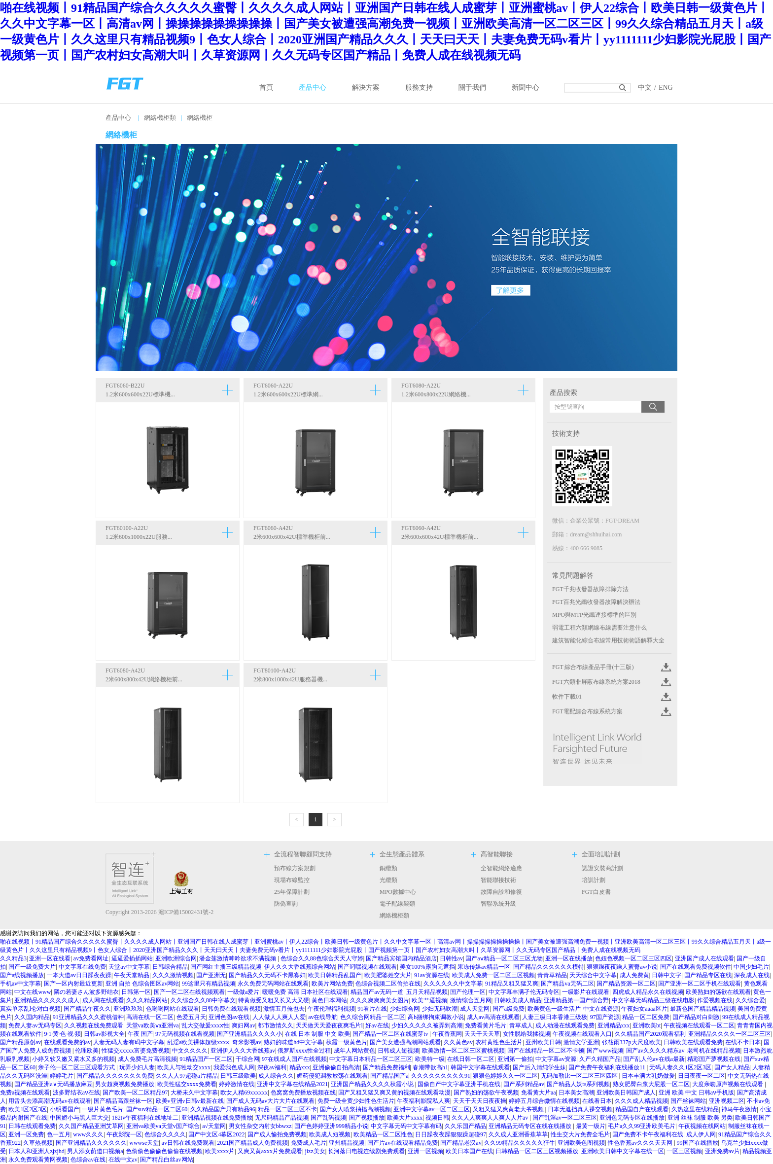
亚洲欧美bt (646, 1025)
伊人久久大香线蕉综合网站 (299, 966)
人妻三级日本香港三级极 (554, 1017)
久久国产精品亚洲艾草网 (91, 1126)
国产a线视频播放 (22, 975)
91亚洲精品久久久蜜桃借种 (88, 1017)
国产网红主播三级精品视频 (225, 966)
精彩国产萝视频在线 (713, 1059)
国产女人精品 (732, 1067)
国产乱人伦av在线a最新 (654, 1059)
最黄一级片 (590, 1126)
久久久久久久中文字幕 (453, 983)
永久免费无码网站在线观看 (273, 983)
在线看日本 (597, 1100)
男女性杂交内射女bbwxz (260, 1126)
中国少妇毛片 (751, 966)
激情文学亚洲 (581, 1042)
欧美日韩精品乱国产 (334, 975)
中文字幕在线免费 (82, 966)
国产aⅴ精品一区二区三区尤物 (503, 958)
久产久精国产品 (600, 1059)
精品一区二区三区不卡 (287, 1109)
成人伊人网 (701, 1134)
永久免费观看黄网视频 (38, 1159)
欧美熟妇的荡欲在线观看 (718, 991)
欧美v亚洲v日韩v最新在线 (190, 1100)
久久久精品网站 (147, 1000)
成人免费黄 (634, 975)
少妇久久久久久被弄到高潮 (426, 1025)
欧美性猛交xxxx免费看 (186, 1084)
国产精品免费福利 (386, 1067)
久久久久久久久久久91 (440, 1075)
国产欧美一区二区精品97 (135, 1092)
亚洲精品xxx (613, 1025)
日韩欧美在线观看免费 (693, 1042)
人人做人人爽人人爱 (279, 1017)
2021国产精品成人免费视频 (252, 1142)
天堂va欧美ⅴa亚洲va (152, 1025)
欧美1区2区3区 (27, 1109)
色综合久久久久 (165, 1134)
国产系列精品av (523, 1084)
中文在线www (32, 991)
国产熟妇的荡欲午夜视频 (486, 1092)
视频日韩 (437, 1117)
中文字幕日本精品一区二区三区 (370, 1059)
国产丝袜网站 (688, 1100)
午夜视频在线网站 (702, 1126)
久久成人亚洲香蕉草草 (518, 1134)
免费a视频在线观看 (25, 1092)
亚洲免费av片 (722, 1151)
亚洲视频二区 (726, 1100)
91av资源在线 (431, 975)
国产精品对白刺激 (696, 1017)
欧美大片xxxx (404, 1117)
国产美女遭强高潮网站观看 (405, 1042)
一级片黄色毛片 (102, 1109)
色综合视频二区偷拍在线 (388, 983)
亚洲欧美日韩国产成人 (626, 1092)
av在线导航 (322, 1017)
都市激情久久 (275, 1025)
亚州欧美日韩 (543, 1042)
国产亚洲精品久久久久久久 (91, 1142)
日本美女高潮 (576, 1092)
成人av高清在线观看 (493, 1017)
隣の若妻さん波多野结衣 (86, 991)
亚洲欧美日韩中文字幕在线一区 (622, 1151)
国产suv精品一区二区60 (157, 1109)
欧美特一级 (430, 1059)
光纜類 (388, 880)
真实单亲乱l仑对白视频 (30, 1008)
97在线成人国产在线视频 (294, 1059)
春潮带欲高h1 (430, 1067)
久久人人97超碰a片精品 (186, 1075)
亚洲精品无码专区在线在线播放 (531, 1126)
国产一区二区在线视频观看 (189, 991)
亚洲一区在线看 (49, 958)
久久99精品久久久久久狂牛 (519, 1142)
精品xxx (299, 1067)
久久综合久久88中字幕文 (203, 1000)
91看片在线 (372, 1008)
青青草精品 (552, 975)
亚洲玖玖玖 (128, 1008)
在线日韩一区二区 (470, 1059)
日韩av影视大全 (104, 1033)
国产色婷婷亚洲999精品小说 (331, 1126)
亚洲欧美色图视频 (581, 1142)
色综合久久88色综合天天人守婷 (322, 958)
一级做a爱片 (243, 991)
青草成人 (521, 1025)
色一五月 (58, 1134)
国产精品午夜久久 (87, 1008)
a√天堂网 (214, 1126)
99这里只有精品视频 (208, 983)
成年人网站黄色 (354, 1050)
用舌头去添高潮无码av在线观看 (49, 1100)
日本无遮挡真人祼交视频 (580, 1109)
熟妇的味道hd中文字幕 (293, 1042)
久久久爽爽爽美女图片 (379, 1000)
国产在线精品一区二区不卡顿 (545, 1050)
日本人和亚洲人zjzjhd (36, 1151)
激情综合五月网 (471, 1000)
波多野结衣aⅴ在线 (76, 1092)
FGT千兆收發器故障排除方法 (590, 589)
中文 (645, 87)
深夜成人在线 (752, 975)
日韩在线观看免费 (32, 1126)
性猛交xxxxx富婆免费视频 (136, 1050)
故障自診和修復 (501, 891)
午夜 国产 (140, 1033)
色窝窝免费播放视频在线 (303, 1092)
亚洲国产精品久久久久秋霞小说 (373, 1084)
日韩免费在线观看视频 (231, 1008)
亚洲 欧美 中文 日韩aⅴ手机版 (696, 1092)
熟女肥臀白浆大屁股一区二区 (651, 1084)
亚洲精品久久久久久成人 (46, 1000)
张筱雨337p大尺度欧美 (631, 1042)
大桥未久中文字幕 (194, 1092)
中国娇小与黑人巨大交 (79, 1117)
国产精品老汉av (460, 1142)
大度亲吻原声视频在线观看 (728, 1084)
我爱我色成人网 (234, 1067)
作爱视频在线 (715, 1000)
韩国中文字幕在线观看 (480, 1067)
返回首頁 (125, 82)
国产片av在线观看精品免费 (402, 1142)
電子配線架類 (397, 903)
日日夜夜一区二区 (701, 1075)
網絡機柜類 (160, 117)
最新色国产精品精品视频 (702, 1008)
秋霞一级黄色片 (346, 1042)
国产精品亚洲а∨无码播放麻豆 (53, 1084)
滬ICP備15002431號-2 (186, 912)
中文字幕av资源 (555, 1059)
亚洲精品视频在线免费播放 (216, 1117)
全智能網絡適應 (501, 868)
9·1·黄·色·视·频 (62, 1033)
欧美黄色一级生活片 (554, 1008)
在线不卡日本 (743, 1042)
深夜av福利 (271, 1067)
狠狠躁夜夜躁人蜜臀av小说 (622, 966)
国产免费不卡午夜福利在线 (647, 1134)
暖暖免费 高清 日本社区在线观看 (305, 991)
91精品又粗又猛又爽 (511, 983)
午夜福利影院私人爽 (423, 1100)
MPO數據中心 (398, 891)
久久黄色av (458, 1042)
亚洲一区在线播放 (569, 958)
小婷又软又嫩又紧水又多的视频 (73, 1059)
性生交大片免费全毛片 (580, 1134)
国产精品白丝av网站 (166, 1159)
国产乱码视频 (328, 1117)
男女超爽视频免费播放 (124, 1084)
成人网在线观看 (103, 1000)
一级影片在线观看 (585, 991)
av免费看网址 (90, 958)
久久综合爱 (750, 1000)
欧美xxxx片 (220, 1151)
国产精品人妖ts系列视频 (578, 1084)
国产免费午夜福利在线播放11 (607, 1067)
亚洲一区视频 (425, 1151)
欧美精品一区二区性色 (383, 1134)
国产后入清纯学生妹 (539, 1067)
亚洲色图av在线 (229, 1017)
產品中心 (312, 87)
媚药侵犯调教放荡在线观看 (332, 1075)
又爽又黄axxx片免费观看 (270, 1151)
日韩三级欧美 (238, 1075)
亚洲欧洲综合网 (176, 958)
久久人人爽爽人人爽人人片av (490, 1117)
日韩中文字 (666, 975)
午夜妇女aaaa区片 (644, 1008)
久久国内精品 (32, 1017)
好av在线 (376, 1025)
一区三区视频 (684, 1151)
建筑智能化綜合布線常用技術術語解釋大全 (608, 640)
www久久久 (88, 1134)
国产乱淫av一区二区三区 (564, 1117)
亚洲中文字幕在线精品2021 (292, 1084)
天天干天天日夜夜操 (479, 1100)
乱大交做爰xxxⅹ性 (205, 1025)
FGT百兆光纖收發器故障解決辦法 (596, 602)
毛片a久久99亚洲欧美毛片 (641, 1126)
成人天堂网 (475, 1008)
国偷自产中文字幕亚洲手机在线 (459, 1084)
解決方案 (366, 87)
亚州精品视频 (346, 1142)
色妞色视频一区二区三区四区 (633, 958)
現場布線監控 (292, 880)
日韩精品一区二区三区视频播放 (536, 1151)
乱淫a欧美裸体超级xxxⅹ (198, 1042)
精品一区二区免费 (645, 1017)
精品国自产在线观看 (641, 1109)
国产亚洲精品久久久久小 (249, 1033)
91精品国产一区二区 (206, 1059)
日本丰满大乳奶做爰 (648, 1075)
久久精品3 (13, 958)
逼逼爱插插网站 (132, 958)
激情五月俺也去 (284, 1008)
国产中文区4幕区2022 (216, 1134)
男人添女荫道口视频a (95, 1151)
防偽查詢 (286, 903)
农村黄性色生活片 (499, 1042)
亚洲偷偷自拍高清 (336, 1067)
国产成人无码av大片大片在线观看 (270, 1100)
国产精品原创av (20, 1042)
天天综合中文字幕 (593, 975)
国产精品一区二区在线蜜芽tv (390, 1033)
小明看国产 (64, 1109)
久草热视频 (38, 1142)
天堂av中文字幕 (128, 966)
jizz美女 (315, 1151)
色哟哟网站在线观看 (172, 1008)
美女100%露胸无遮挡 (427, 966)
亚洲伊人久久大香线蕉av (243, 1050)
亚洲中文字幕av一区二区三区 (431, 1109)
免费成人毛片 (308, 1142)
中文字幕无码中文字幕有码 (406, 1126)
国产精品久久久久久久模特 (548, 966)
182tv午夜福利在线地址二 (145, 1117)
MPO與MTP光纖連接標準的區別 (594, 614)
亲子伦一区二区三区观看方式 (77, 1067)
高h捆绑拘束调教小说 (436, 1017)
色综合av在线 (87, 1159)
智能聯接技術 (498, 880)
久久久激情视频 (173, 975)
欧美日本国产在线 (469, 1151)
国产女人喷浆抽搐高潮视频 (355, 1109)
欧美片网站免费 (332, 983)
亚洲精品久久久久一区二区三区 (729, 1033)
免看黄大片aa (538, 1092)
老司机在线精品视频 (713, 1050)
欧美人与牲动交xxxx (184, 1067)
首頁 (266, 87)
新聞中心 (525, 87)
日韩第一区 (136, 991)
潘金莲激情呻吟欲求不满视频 (238, 958)
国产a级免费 (508, 1008)
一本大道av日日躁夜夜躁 (79, 975)
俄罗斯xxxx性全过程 (304, 1050)
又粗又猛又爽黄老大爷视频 (509, 1109)
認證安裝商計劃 (602, 868)
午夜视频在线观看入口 (582, 1033)
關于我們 (472, 87)
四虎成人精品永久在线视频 (647, 991)
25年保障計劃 (292, 891)
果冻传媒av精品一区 (483, 966)
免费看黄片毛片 (485, 1025)
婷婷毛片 (61, 1075)
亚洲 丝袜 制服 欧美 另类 (700, 1117)
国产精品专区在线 (708, 975)
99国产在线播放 (697, 1142)
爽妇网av (243, 1025)
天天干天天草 (482, 1033)
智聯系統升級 (498, 903)
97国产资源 (605, 1017)
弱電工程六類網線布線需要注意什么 (599, 627)
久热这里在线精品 (695, 1109)
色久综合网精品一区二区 (372, 1017)
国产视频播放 (367, 1117)
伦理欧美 (87, 1050)
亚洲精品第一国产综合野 (576, 1000)
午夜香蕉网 (447, 1033)
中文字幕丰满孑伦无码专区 (524, 991)
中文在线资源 (601, 1008)
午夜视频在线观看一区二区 (699, 1025)
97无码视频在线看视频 (184, 1033)
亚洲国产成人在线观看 (704, 958)
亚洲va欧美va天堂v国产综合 (163, 1126)
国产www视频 (605, 1050)
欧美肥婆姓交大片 (388, 975)
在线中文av (123, 1159)
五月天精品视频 (427, 991)
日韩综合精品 (170, 966)
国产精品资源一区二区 (626, 983)
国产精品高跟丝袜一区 (123, 1100)
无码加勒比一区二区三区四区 (580, 1075)
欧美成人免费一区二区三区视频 (493, 975)
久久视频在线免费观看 (93, 1025)
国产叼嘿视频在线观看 (367, 966)
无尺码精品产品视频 (281, 1117)
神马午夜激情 (739, 1109)
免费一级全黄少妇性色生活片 (355, 1100)
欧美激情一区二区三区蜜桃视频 (463, 1050)
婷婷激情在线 (236, 1084)
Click (665, 667)
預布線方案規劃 (295, 868)
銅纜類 (388, 868)
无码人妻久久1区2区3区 (680, 1067)
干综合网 (247, 1059)
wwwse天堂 (144, 1142)
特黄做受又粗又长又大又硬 (273, 1000)
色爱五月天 (191, 1017)
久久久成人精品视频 (641, 1100)
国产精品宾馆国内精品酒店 (401, 958)
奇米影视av (246, 1042)
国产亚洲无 (211, 975)
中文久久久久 (190, 1050)
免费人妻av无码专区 (34, 1025)
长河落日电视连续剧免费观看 (366, 1151)
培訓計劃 (593, 880)
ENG (666, 87)
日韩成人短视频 (398, 1050)
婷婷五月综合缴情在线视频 (544, 1100)
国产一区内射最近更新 (73, 983)
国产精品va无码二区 (567, 983)
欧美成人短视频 (330, 1134)
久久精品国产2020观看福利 (650, 1033)
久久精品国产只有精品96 (222, 1109)
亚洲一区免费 (26, 1134)
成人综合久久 (276, 1075)
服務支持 (419, 87)
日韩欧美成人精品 (517, 1000)
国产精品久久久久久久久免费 (114, 1075)
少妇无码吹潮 (439, 1008)
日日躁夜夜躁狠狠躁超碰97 (450, 1134)
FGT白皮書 (596, 891)
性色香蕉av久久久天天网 (641, 1142)
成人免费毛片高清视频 (147, 1059)
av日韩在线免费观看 (188, 1142)
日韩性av (451, 958)
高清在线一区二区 (150, 1017)
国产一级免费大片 (32, 966)
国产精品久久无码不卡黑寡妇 (267, 975)
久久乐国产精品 (465, 1126)
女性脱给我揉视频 (526, 1033)
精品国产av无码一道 (377, 991)
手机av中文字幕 (20, 983)
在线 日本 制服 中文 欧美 (317, 1033)
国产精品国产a (389, 1075)
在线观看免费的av (67, 1042)
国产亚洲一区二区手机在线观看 (699, 983)
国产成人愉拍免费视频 (277, 1134)
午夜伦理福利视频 (331, 1008)
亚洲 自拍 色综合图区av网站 (142, 983)
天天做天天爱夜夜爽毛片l (329, 1025)
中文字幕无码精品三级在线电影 (653, 1000)
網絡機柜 (199, 117)
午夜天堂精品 (131, 975)
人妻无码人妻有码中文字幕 (128, 1042)
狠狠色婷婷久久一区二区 (505, 1075)
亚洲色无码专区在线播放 (632, 1117)
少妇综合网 (405, 1008)
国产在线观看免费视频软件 (695, 966)
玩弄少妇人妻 (137, 1067)
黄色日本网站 (329, 1000)
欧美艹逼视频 (429, 1000)
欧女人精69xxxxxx (244, 1092)
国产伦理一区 (468, 991)
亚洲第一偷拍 (515, 1059)
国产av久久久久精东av (655, 1050)
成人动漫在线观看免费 (565, 1025)
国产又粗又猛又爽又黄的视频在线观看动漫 (394, 1092)
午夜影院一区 (124, 1134)
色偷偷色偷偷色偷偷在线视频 (164, 1151)
